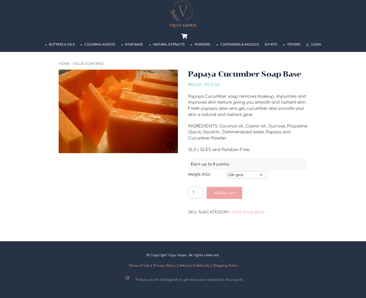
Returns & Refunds (194, 265)
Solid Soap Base (88, 64)
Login (313, 44)
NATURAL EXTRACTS (167, 44)
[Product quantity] (195, 193)
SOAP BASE (132, 44)
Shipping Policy (225, 265)
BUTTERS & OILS (60, 44)
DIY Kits (271, 44)
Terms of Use (139, 265)
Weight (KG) (199, 174)
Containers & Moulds (237, 44)
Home (64, 64)
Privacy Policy (164, 265)
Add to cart (224, 193)
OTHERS (291, 44)
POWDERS (200, 44)
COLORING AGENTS (97, 44)
